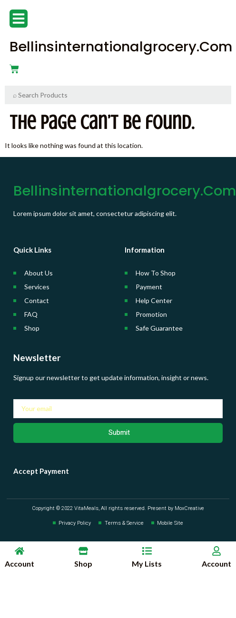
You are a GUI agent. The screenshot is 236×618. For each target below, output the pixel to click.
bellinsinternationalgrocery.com (121, 46)
